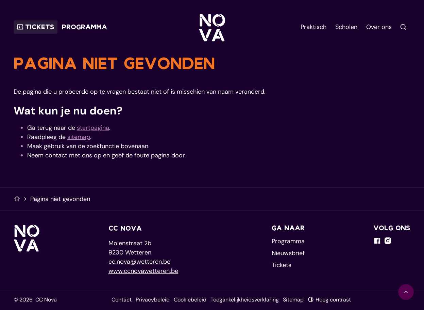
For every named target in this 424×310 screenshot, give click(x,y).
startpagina (93, 128)
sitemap (78, 137)
